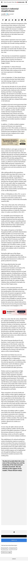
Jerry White (3, 14)
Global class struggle (6, 552)
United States (13, 548)
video (18, 176)
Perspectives (4, 548)
